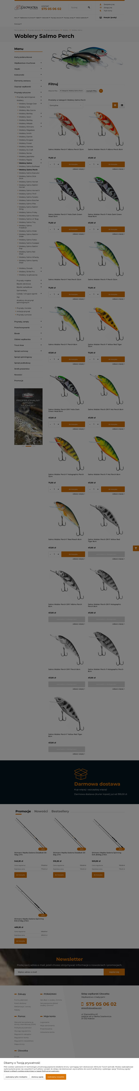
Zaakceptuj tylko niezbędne (16, 1077)
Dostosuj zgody (37, 1077)
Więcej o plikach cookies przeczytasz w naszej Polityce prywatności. (31, 1071)
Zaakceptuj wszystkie (56, 1077)
